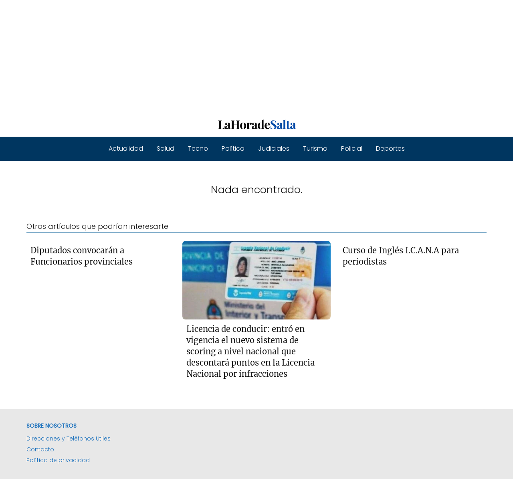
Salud (165, 148)
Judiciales (273, 148)
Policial (351, 148)
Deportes (390, 148)
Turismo (315, 148)
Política (233, 148)
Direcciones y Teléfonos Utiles (68, 439)
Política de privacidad (58, 460)
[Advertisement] (240, 56)
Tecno (198, 148)
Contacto (40, 449)
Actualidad (126, 148)
